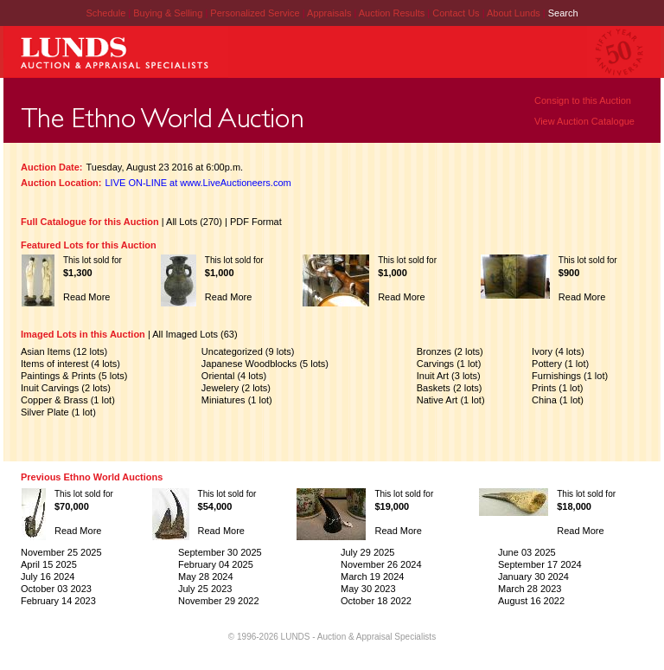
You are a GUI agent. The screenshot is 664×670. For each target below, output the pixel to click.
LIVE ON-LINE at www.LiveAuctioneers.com (198, 182)
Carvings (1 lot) (449, 363)
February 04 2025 (215, 564)
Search (563, 13)
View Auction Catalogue (584, 121)
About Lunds (515, 13)
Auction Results (393, 13)
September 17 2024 (540, 564)
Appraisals (330, 13)
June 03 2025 (527, 552)
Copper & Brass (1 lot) (68, 400)
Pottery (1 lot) (560, 363)
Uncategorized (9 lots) (248, 351)
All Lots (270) (194, 221)
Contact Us (455, 13)
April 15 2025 (49, 564)
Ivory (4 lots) (558, 351)
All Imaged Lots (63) (194, 334)
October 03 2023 (56, 588)
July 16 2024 (47, 576)
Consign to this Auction (582, 100)
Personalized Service (256, 13)
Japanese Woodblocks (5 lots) (265, 363)
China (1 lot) (558, 400)
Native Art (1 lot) (451, 400)
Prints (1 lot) (557, 388)
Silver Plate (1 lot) (58, 412)
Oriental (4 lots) (233, 375)
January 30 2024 (533, 576)
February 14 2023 (58, 601)
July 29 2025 (367, 552)
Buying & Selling (169, 13)
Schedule (105, 13)
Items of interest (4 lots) (70, 363)
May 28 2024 (205, 576)
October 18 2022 (376, 601)
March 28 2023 (529, 588)
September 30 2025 (220, 552)
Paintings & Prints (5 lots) (74, 375)
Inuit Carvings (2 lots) (66, 388)
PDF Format (256, 221)
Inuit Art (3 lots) (449, 375)
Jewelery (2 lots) (236, 388)
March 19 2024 (372, 576)
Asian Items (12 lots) (64, 351)
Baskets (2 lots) (449, 388)
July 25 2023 (205, 588)
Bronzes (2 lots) (450, 351)
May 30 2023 (368, 588)
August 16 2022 (531, 601)
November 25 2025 (61, 552)
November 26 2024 (381, 564)
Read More (86, 297)
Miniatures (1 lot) (236, 400)
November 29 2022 (218, 601)
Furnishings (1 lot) (570, 375)
